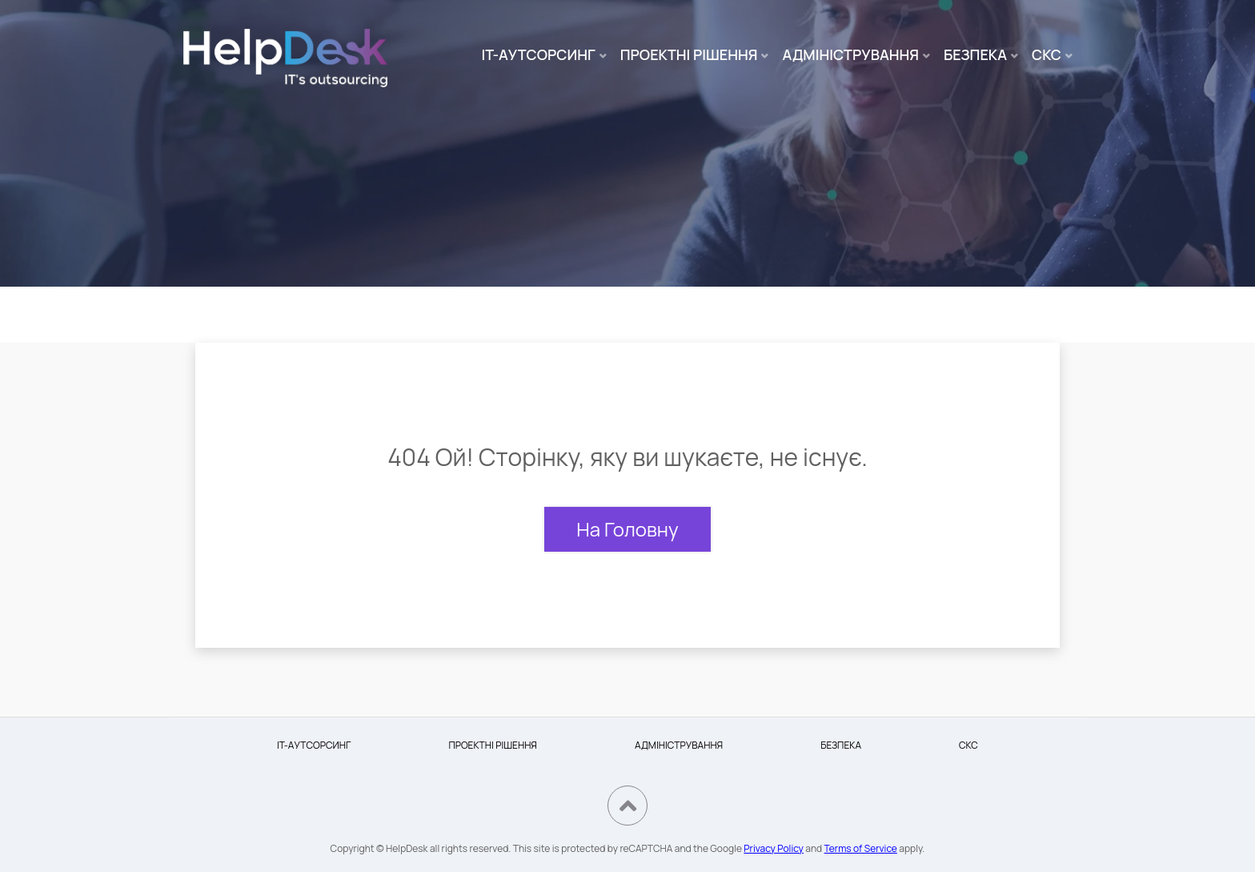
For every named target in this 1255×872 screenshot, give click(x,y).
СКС (1046, 54)
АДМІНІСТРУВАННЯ (850, 54)
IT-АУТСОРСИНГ (538, 54)
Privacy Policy (774, 848)
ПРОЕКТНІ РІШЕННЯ (689, 54)
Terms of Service (860, 848)
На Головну (627, 529)
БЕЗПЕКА (975, 54)
